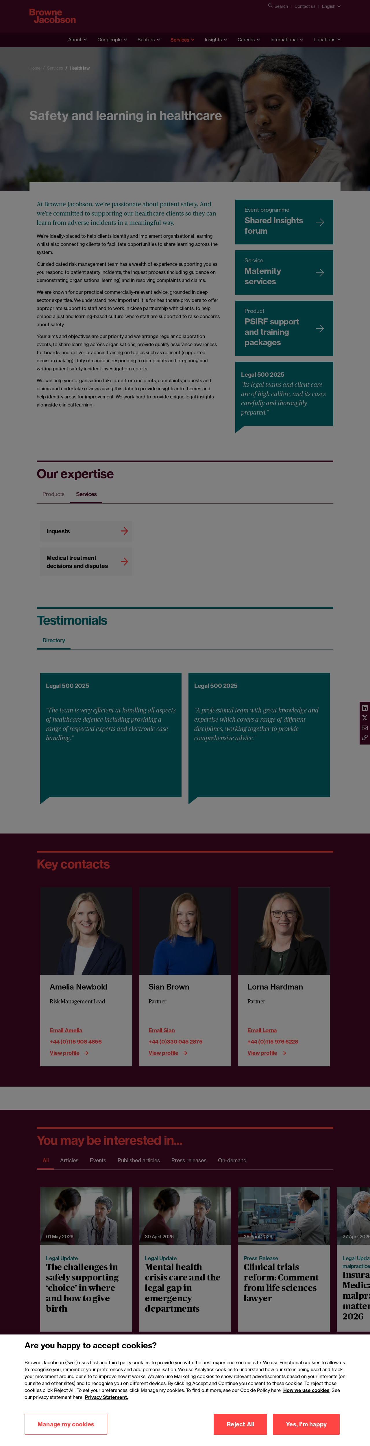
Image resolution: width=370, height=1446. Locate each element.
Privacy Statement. (106, 1425)
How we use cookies (306, 1418)
